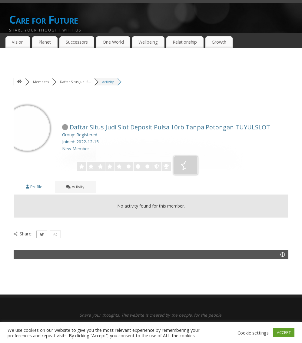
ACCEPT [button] (284, 332)
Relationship (185, 42)
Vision (18, 42)
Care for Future (43, 19)
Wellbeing (148, 42)
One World (113, 42)
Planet (44, 42)
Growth (219, 42)
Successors (77, 42)
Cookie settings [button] (253, 332)
